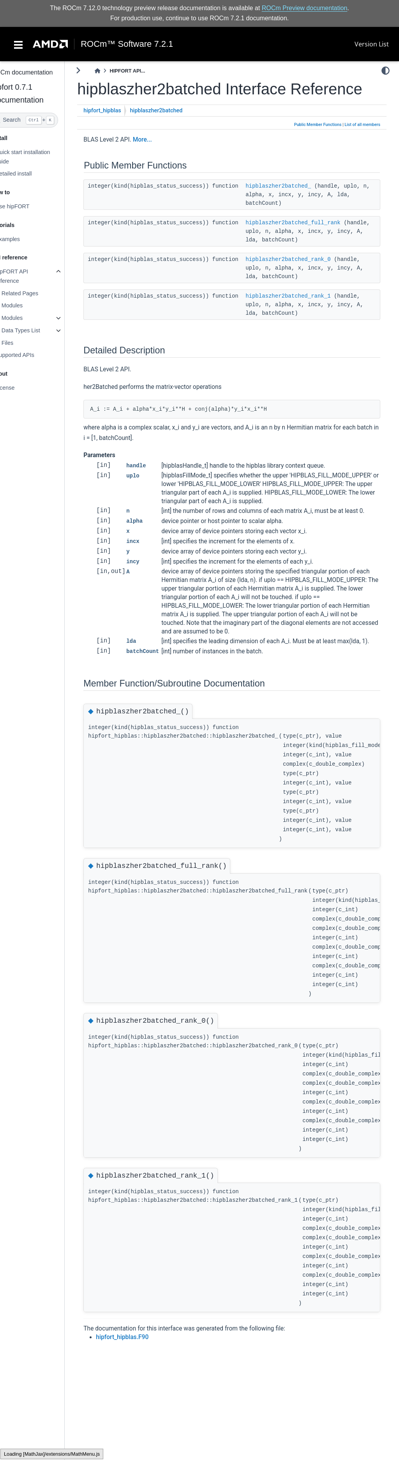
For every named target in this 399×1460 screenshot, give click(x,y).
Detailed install (28, 173)
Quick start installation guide (37, 157)
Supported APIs (29, 355)
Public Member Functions (318, 142)
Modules (26, 305)
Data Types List (35, 330)
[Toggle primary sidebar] (93, 70)
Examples (22, 239)
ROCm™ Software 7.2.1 (127, 44)
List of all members (362, 142)
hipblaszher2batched (171, 128)
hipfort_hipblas (117, 128)
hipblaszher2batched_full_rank (308, 241)
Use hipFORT (27, 206)
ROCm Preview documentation (305, 8)
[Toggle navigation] (18, 44)
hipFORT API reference (26, 276)
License (20, 388)
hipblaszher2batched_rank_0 (303, 277)
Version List (372, 44)
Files (22, 343)
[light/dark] (385, 70)
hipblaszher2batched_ (293, 204)
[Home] (112, 71)
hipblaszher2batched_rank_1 (303, 314)
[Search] (39, 120)
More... (157, 157)
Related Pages (34, 293)
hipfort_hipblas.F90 (137, 1371)
